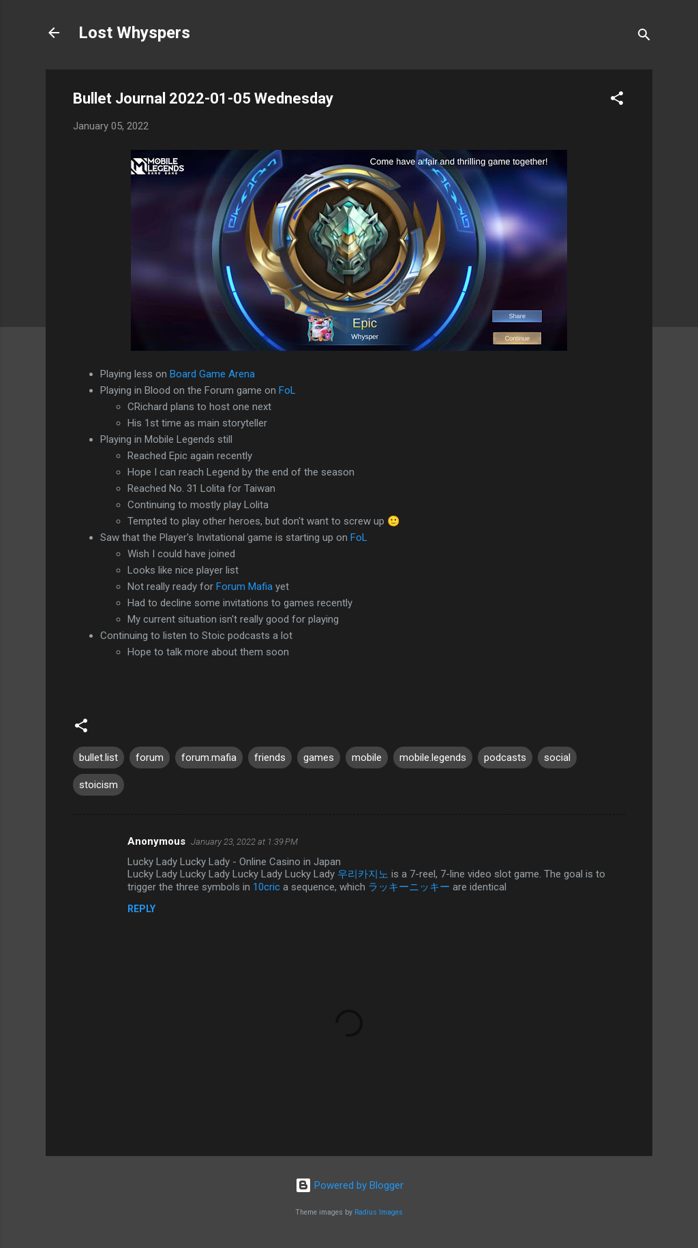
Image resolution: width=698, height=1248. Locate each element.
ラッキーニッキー (409, 887)
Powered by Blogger (349, 1185)
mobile (367, 757)
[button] (617, 100)
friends (270, 757)
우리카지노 (363, 874)
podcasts (505, 757)
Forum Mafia (244, 586)
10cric (266, 887)
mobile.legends (432, 757)
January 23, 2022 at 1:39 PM (244, 842)
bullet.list (98, 757)
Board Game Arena (212, 374)
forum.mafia (209, 757)
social (557, 757)
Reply (141, 908)
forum (150, 757)
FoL (287, 390)
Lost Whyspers (134, 32)
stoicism (98, 785)
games (318, 757)
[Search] (644, 37)
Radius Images (378, 1212)
